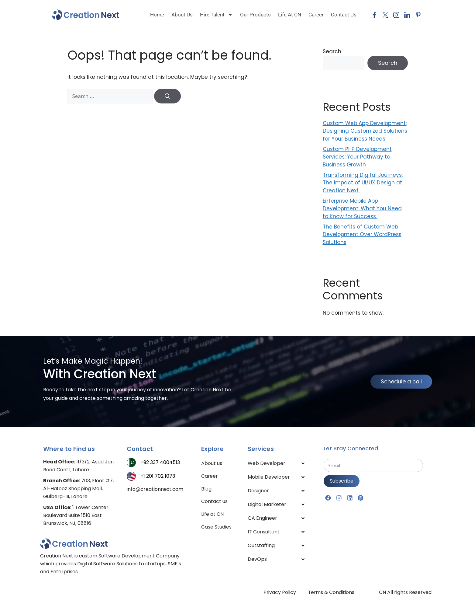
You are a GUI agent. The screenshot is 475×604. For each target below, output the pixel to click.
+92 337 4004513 (160, 462)
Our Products (255, 15)
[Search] (167, 96)
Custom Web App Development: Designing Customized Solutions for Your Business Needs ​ (365, 131)
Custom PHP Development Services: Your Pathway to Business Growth (357, 156)
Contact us (214, 501)
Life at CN (289, 15)
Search (332, 51)
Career (316, 15)
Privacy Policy (279, 592)
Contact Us (343, 15)
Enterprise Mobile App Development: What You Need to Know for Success (362, 208)
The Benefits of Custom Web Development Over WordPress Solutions (362, 234)
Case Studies (216, 527)
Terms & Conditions (331, 592)
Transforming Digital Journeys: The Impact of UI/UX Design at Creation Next (363, 182)
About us (182, 15)
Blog (206, 488)
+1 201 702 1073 (157, 476)
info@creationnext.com (155, 489)
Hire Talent (216, 14)
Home (157, 15)
